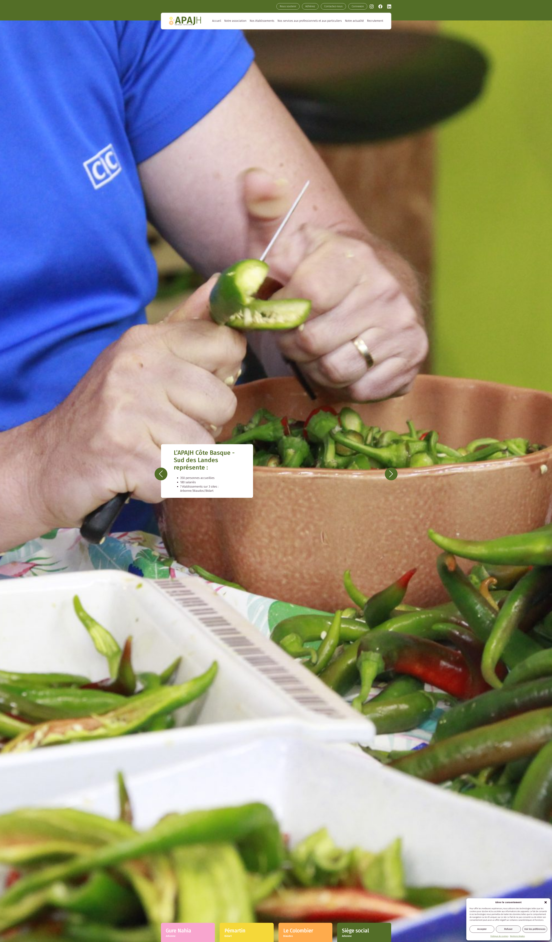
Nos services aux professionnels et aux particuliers (310, 21)
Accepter (482, 929)
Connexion (358, 6)
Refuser (508, 929)
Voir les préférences (534, 929)
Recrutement (375, 21)
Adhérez (310, 6)
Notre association (235, 21)
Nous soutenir (288, 6)
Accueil (216, 21)
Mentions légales (517, 936)
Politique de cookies (499, 936)
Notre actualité (354, 21)
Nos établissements (262, 21)
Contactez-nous (333, 6)
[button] (545, 902)
